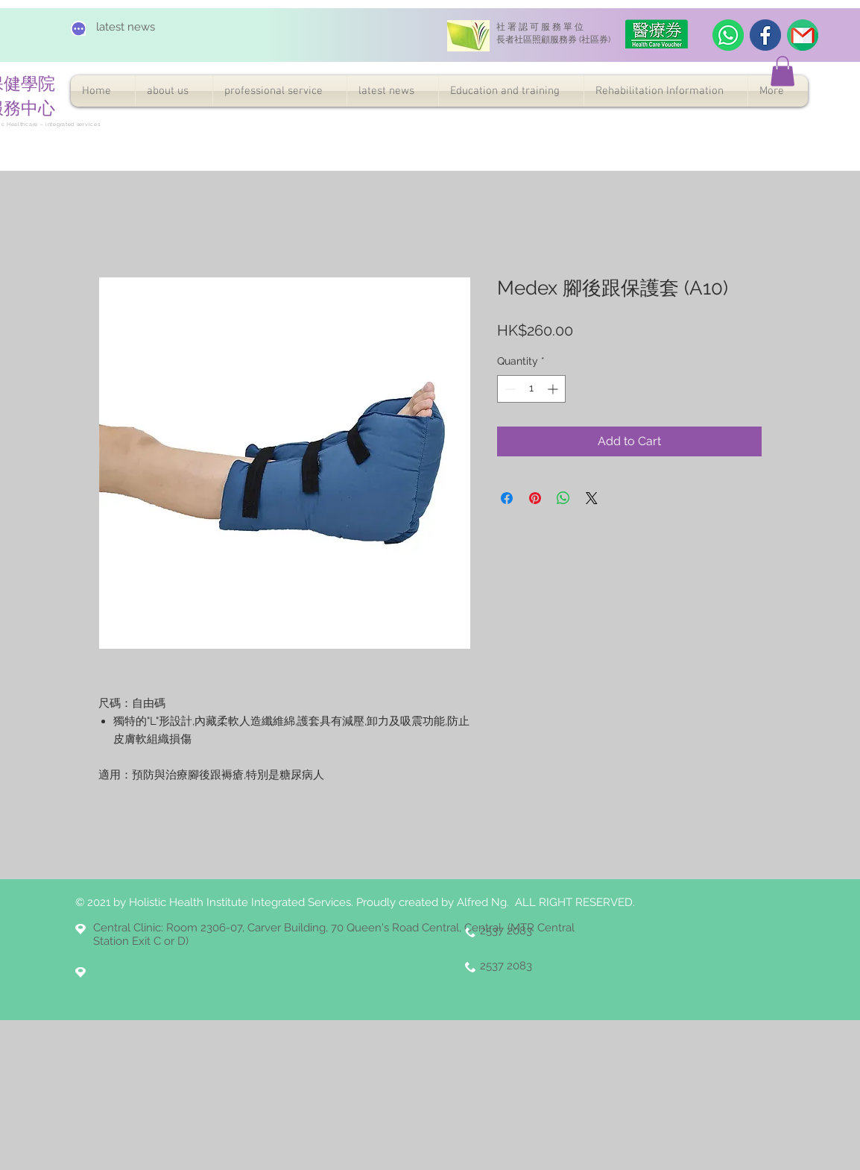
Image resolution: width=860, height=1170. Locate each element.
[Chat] (78, 28)
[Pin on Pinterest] (535, 498)
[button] (782, 71)
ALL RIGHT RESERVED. (575, 902)
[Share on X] (592, 498)
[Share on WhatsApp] (563, 498)
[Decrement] (508, 389)
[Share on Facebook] (507, 498)
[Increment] (554, 389)
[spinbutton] (531, 389)
